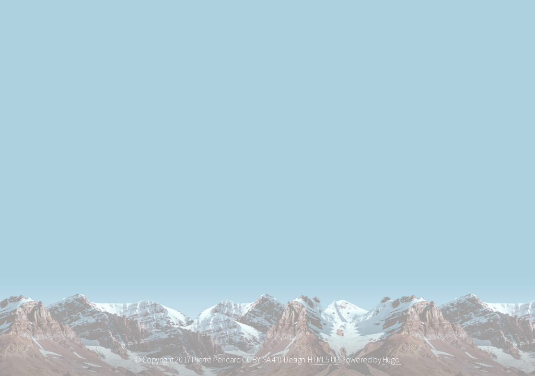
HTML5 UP (323, 359)
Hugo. (391, 359)
